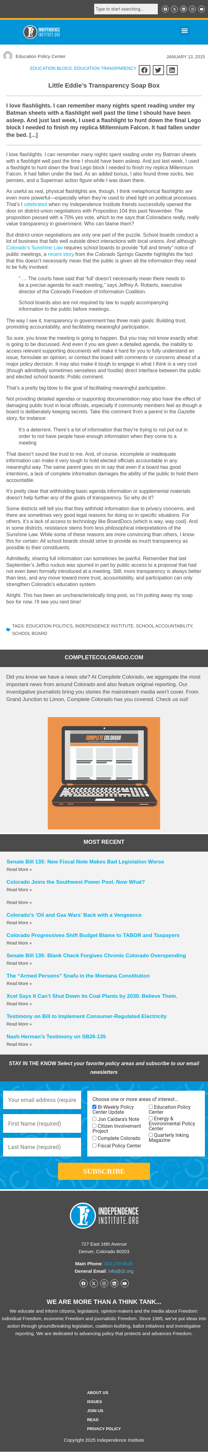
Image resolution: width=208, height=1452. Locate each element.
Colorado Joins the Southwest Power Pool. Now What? (76, 882)
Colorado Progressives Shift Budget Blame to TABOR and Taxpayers (93, 935)
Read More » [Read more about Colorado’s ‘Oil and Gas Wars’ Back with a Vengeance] (19, 922)
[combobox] (126, 9)
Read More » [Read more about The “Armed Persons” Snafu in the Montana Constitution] (19, 983)
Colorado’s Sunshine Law (34, 247)
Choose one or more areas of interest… (135, 1099)
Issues (94, 1402)
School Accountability (164, 625)
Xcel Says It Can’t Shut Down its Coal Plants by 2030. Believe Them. (92, 996)
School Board (29, 633)
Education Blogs (51, 68)
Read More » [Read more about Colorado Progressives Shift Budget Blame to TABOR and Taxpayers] (19, 942)
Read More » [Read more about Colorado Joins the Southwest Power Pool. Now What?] (19, 889)
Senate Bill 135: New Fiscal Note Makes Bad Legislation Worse (85, 862)
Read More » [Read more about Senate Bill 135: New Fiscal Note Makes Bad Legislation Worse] (19, 869)
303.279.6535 (118, 1264)
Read (93, 1420)
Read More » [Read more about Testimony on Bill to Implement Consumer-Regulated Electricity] (19, 1024)
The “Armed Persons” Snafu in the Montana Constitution (78, 976)
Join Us (95, 1411)
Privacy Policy (104, 1429)
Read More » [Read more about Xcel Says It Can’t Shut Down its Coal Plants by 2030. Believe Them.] (19, 1003)
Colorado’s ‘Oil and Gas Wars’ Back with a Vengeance (74, 915)
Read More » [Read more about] (19, 902)
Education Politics (49, 625)
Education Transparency (105, 68)
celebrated (35, 204)
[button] (185, 31)
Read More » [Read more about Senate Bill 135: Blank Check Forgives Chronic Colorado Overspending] (19, 963)
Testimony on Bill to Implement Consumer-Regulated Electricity (87, 1016)
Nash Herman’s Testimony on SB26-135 (56, 1037)
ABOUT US (97, 1393)
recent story (61, 254)
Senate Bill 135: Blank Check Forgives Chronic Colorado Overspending (96, 956)
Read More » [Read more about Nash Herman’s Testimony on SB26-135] (19, 1044)
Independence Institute (104, 625)
